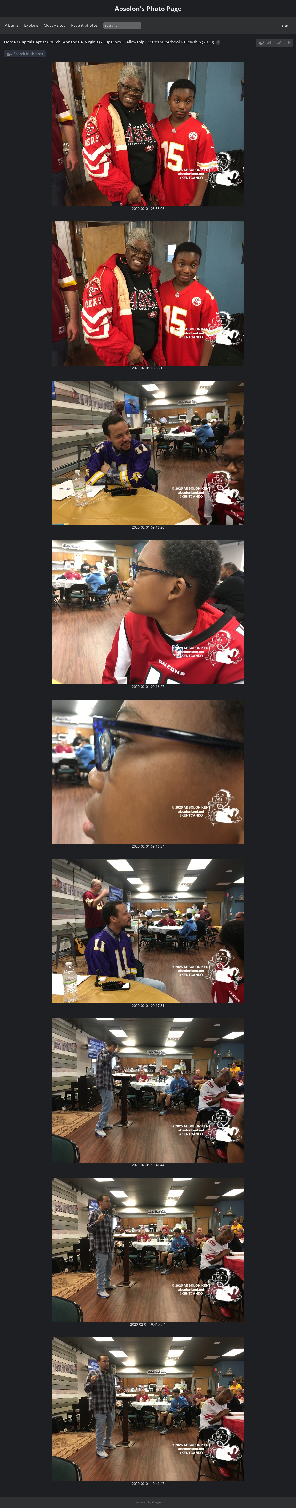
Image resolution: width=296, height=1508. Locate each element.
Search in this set (28, 53)
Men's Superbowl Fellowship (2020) (181, 42)
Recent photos (84, 25)
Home (10, 42)
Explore (31, 25)
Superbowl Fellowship (124, 42)
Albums (12, 25)
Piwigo (156, 1502)
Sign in (286, 25)
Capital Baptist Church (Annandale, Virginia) (59, 42)
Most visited (55, 25)
